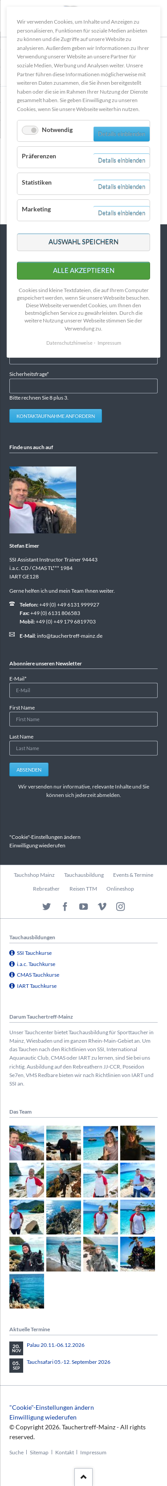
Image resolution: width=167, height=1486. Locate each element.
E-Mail (21, 678)
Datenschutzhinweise (69, 343)
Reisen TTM (83, 888)
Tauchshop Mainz (34, 874)
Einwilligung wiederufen (37, 845)
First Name (22, 707)
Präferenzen (39, 156)
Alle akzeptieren (83, 270)
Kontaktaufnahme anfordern (55, 416)
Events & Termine (133, 874)
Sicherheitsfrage (29, 373)
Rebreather (46, 888)
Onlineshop (120, 888)
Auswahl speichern (83, 242)
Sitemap (39, 1452)
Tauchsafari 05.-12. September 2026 (68, 1361)
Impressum (93, 1452)
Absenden (28, 769)
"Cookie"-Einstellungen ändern (45, 837)
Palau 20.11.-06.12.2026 (56, 1345)
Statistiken (37, 182)
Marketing (36, 209)
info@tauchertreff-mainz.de (69, 635)
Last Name (21, 736)
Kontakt (64, 1452)
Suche (16, 1452)
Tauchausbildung (84, 874)
